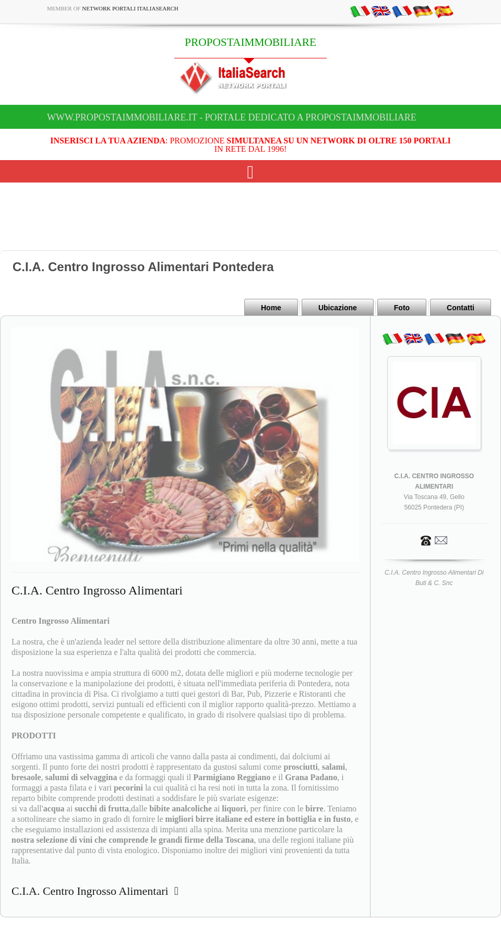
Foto (402, 307)
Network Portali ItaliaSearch (130, 8)
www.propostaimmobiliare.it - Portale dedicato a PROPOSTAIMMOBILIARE (231, 117)
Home (271, 307)
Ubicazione (337, 307)
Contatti (460, 307)
